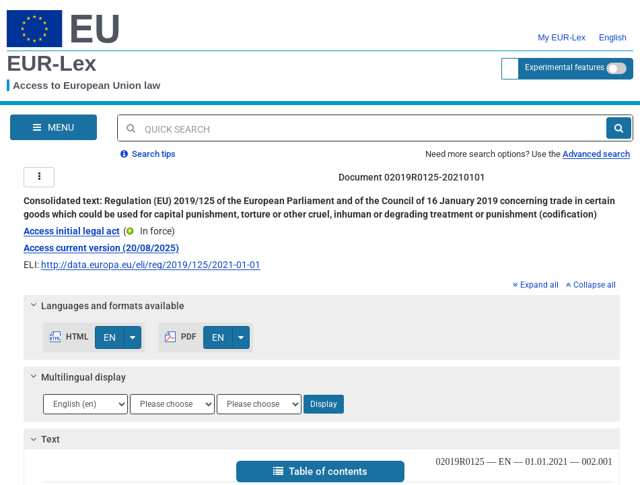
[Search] (618, 128)
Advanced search (596, 154)
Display (323, 404)
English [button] (613, 29)
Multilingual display (76, 377)
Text (43, 439)
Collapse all (591, 285)
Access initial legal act (72, 231)
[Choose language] (85, 404)
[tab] (321, 306)
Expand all (536, 285)
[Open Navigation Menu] (53, 127)
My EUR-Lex (561, 29)
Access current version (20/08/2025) (101, 248)
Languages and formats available (105, 305)
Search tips (148, 154)
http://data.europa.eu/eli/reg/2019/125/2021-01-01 (150, 264)
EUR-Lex (51, 63)
